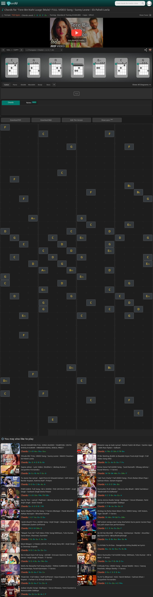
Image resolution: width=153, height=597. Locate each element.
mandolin (31, 85)
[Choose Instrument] (54, 84)
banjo (40, 85)
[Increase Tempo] (21, 50)
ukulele (23, 85)
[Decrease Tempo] (3, 50)
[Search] (142, 3)
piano (15, 85)
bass (48, 85)
